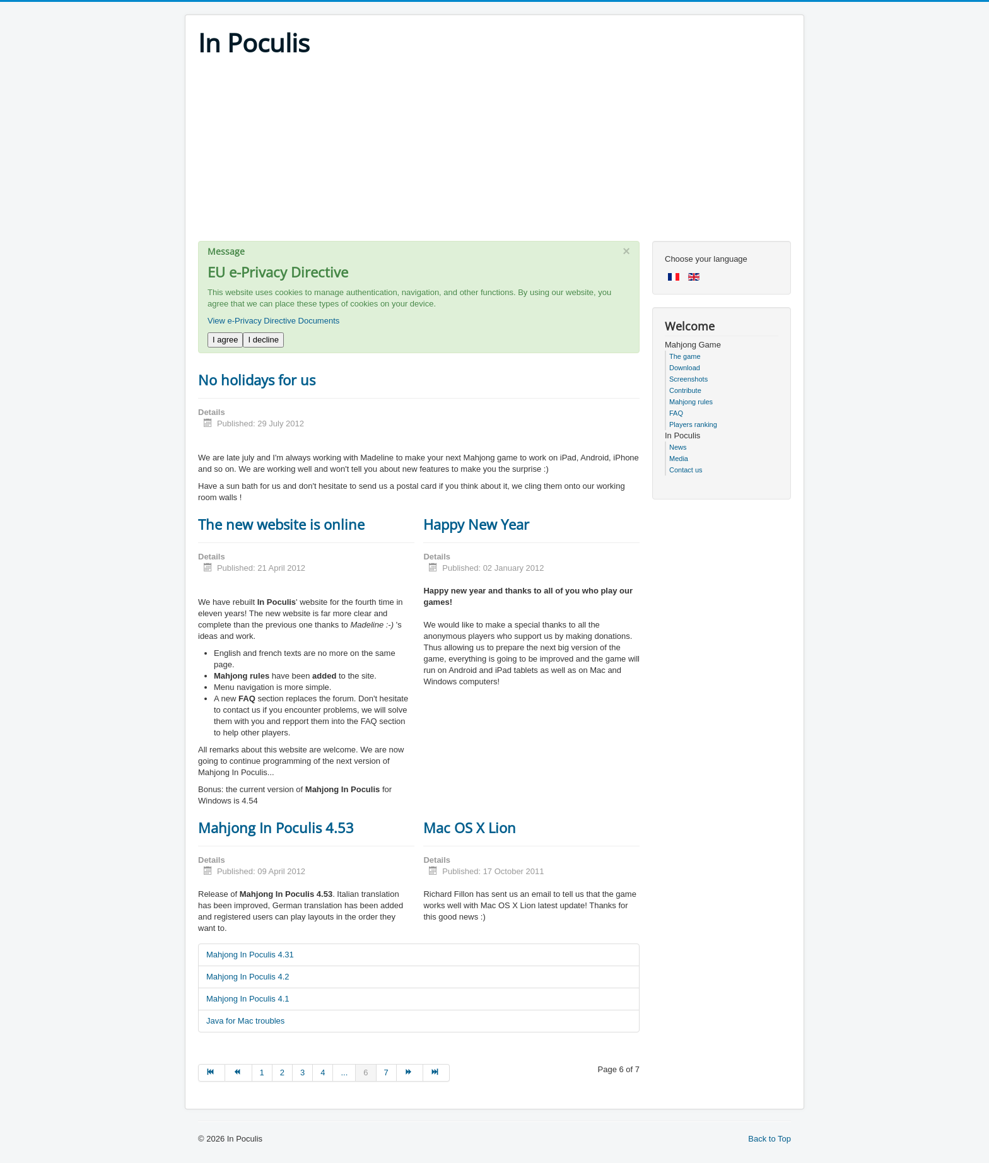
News (678, 447)
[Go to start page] (211, 1073)
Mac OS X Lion (469, 827)
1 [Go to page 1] (262, 1072)
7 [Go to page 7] (386, 1072)
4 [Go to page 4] (322, 1072)
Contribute (685, 390)
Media (678, 458)
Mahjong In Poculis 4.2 (248, 976)
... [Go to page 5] (344, 1072)
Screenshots (688, 379)
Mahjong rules (691, 402)
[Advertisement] (494, 152)
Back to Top (769, 1138)
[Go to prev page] (238, 1073)
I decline (263, 339)
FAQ (676, 413)
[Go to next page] (410, 1073)
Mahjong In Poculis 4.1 (248, 998)
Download (684, 367)
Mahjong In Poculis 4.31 (250, 954)
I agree (225, 339)
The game (685, 356)
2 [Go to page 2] (282, 1072)
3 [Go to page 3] (302, 1072)
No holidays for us (256, 379)
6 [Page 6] (365, 1072)
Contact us (686, 470)
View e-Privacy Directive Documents (273, 320)
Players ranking (693, 424)
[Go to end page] (436, 1073)
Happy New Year (476, 524)
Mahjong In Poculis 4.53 (276, 827)
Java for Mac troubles (245, 1021)
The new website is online (281, 524)
